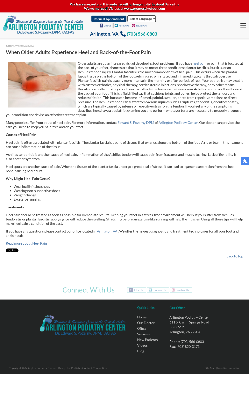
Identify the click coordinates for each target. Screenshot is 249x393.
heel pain (199, 63)
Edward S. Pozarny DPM (135, 122)
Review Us (141, 25)
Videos (142, 345)
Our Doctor (146, 323)
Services (143, 334)
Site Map (210, 368)
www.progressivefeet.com (144, 8)
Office (141, 328)
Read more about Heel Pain (26, 243)
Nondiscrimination (228, 368)
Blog (140, 351)
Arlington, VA (107, 231)
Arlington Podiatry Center (178, 122)
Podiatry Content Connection (89, 368)
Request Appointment (109, 19)
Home (141, 317)
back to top (234, 256)
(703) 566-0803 (142, 34)
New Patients (147, 339)
